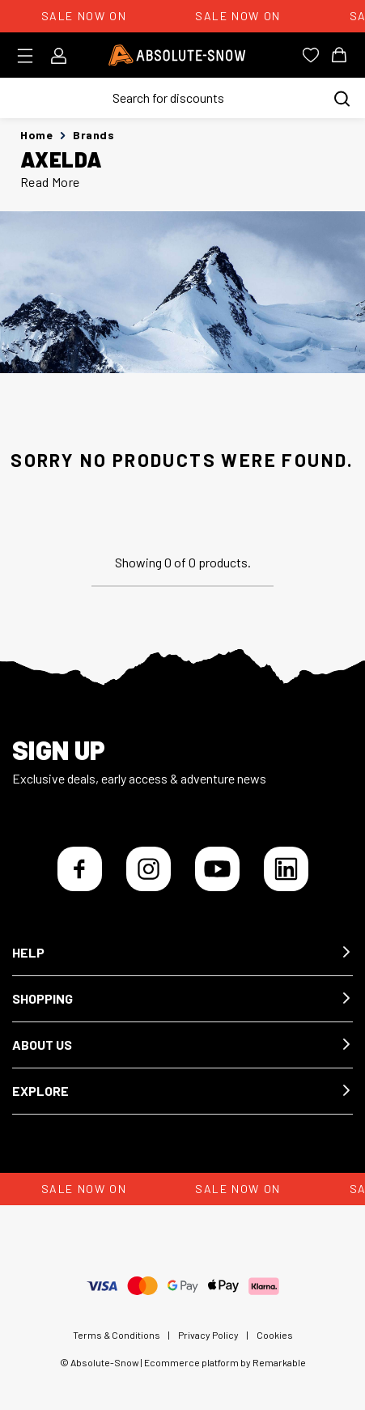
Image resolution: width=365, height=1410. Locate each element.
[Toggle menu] (30, 56)
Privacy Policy (208, 1334)
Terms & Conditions (116, 1334)
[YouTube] (217, 869)
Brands (93, 135)
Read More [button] (50, 181)
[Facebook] (79, 869)
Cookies (275, 1334)
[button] (182, 953)
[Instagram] (148, 869)
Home (36, 135)
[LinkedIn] (286, 869)
